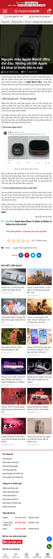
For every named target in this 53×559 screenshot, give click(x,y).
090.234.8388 (20, 529)
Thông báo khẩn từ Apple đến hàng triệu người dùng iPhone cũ (13, 319)
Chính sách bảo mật (10, 488)
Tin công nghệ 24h (9, 470)
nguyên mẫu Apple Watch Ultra (25, 248)
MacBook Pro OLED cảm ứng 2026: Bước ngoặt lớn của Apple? (39, 379)
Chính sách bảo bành (10, 492)
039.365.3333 (20, 518)
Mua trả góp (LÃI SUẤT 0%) (12, 474)
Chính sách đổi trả (9, 496)
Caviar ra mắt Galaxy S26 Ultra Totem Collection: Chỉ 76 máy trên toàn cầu (38, 319)
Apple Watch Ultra (34, 82)
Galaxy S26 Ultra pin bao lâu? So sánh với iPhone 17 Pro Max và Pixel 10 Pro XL (39, 349)
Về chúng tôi (7, 459)
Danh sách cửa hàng (10, 462)
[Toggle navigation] (16, 555)
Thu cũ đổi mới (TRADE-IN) (12, 477)
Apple (3, 212)
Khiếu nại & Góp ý (9, 507)
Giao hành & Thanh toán (11, 503)
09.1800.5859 (20, 523)
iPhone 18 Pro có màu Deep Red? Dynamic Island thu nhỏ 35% (13, 409)
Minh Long (14, 72)
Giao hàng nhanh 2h (10, 499)
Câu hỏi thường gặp (10, 466)
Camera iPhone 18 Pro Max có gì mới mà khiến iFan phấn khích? (13, 439)
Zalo (49, 539)
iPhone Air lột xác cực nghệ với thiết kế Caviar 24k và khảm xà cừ (38, 439)
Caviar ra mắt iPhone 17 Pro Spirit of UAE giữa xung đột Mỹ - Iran (38, 290)
